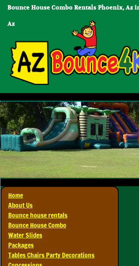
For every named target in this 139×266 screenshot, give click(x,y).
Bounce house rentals (37, 215)
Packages (21, 245)
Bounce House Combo (37, 225)
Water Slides (25, 235)
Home (15, 195)
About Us (20, 205)
